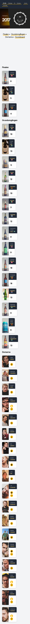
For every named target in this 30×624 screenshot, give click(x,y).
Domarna (9, 37)
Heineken (12, 290)
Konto (25, 3)
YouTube (5, 5)
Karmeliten (12, 186)
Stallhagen (12, 214)
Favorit (12, 172)
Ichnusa (12, 200)
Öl (14, 3)
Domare (19, 3)
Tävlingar (10, 3)
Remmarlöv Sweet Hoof (13, 230)
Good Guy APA (11, 90)
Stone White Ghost (11, 321)
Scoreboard (20, 37)
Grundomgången (18, 34)
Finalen (6, 34)
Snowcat (12, 158)
